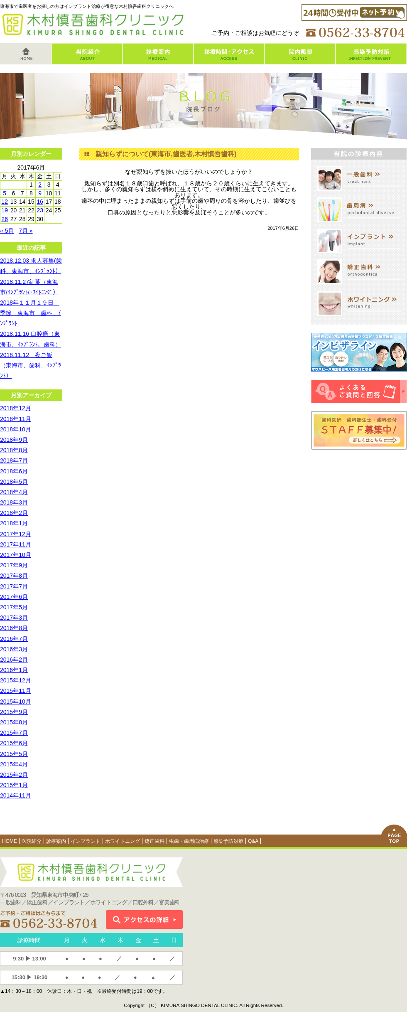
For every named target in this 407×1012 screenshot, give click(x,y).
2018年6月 (14, 471)
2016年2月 (14, 659)
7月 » (25, 230)
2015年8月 (14, 722)
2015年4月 (14, 764)
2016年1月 (14, 670)
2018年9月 (14, 439)
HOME (9, 841)
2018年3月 (14, 502)
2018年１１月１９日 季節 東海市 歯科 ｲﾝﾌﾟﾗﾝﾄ (30, 313)
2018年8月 (14, 450)
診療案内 (56, 841)
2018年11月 (15, 419)
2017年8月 (14, 575)
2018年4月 (14, 492)
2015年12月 (15, 680)
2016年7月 (14, 638)
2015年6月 (14, 743)
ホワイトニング (122, 841)
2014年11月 (15, 795)
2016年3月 (14, 649)
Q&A (253, 841)
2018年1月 (14, 523)
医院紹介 (32, 841)
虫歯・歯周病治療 (189, 841)
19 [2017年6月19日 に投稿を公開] (4, 210)
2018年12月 (15, 408)
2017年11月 (15, 544)
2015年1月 (14, 785)
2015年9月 (14, 712)
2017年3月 (14, 617)
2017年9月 (14, 565)
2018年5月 (14, 481)
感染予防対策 (228, 841)
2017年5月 (14, 607)
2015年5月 (14, 754)
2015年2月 (14, 774)
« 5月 (7, 230)
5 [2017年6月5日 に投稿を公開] (4, 193)
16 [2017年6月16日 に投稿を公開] (40, 201)
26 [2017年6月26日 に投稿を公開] (4, 219)
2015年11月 (15, 690)
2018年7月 (14, 460)
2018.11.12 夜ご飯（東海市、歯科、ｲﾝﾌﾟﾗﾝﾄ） (30, 365)
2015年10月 (15, 701)
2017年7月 (14, 586)
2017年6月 (14, 596)
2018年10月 (15, 429)
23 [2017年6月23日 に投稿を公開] (40, 210)
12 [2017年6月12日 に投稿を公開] (4, 201)
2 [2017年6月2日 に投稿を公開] (40, 184)
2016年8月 (14, 628)
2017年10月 (15, 555)
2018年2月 (14, 513)
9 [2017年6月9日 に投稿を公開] (40, 193)
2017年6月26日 (283, 228)
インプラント (86, 841)
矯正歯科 (154, 841)
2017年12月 (15, 534)
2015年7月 (14, 732)
